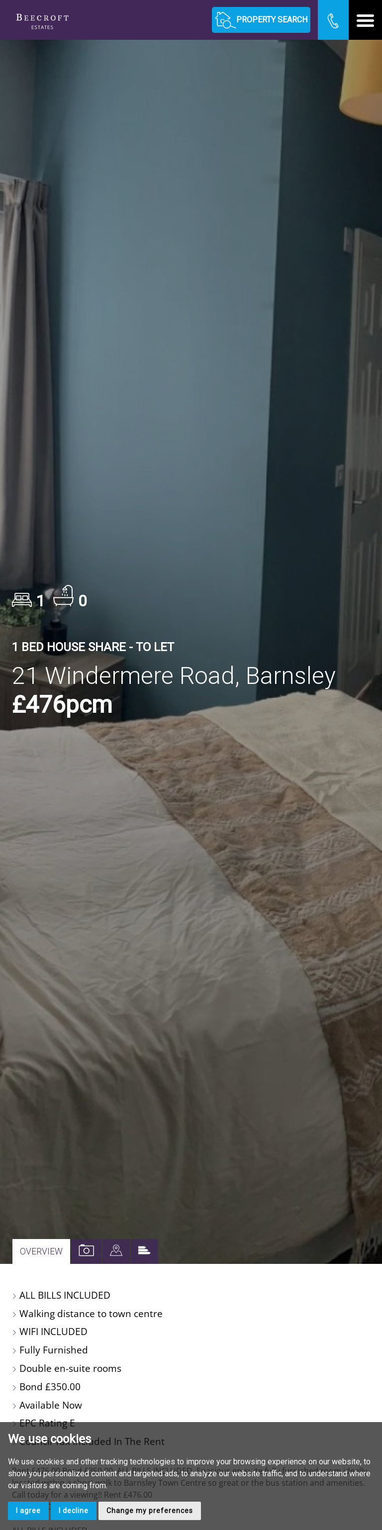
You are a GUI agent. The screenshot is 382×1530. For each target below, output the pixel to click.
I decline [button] (74, 1511)
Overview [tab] (41, 1251)
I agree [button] (28, 1511)
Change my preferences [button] (149, 1511)
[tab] (116, 1251)
